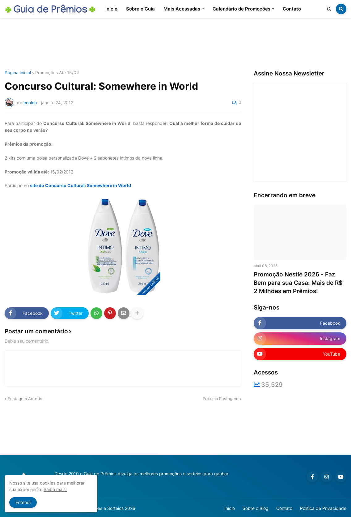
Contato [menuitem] (292, 9)
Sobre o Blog (256, 508)
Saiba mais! (55, 489)
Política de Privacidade (323, 508)
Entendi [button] (23, 502)
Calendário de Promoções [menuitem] (241, 9)
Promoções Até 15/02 (57, 72)
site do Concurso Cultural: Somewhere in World (80, 185)
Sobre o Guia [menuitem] (140, 9)
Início (229, 508)
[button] (329, 9)
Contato (284, 508)
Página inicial (18, 72)
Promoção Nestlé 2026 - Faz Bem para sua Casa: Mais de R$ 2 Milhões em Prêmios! (298, 282)
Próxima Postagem (220, 398)
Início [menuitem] (111, 9)
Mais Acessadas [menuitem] (181, 9)
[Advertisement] (175, 44)
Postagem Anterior (26, 398)
